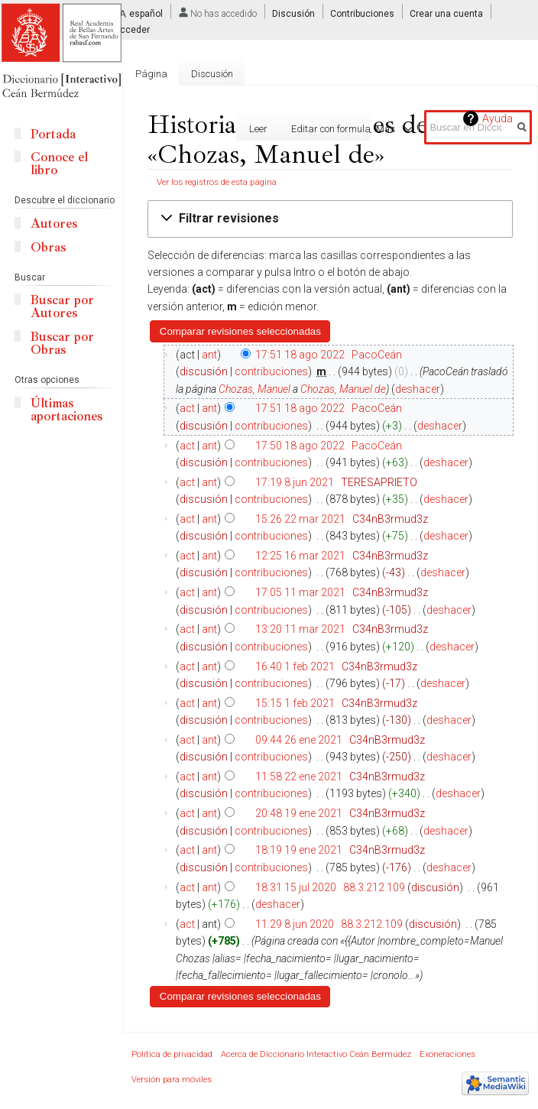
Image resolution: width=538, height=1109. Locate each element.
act (187, 408)
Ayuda (497, 118)
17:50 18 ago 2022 (300, 445)
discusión (204, 371)
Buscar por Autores (62, 306)
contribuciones (271, 371)
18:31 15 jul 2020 (295, 887)
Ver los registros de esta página (217, 182)
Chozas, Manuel (254, 389)
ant (209, 355)
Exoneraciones (447, 1054)
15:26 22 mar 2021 (300, 519)
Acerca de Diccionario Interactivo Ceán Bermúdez (316, 1054)
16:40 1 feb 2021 (295, 666)
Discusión (293, 13)
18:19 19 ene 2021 (298, 850)
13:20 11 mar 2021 (300, 629)
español (146, 13)
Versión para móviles (171, 1080)
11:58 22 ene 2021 (298, 776)
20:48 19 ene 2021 (298, 813)
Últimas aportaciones (66, 410)
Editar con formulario (312, 129)
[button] (330, 219)
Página (151, 73)
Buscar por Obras (62, 343)
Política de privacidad (171, 1054)
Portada (53, 134)
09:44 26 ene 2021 (298, 740)
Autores (54, 223)
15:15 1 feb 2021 (295, 703)
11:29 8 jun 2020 (294, 924)
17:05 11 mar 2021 (300, 592)
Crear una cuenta (446, 13)
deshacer (417, 389)
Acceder (132, 29)
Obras (48, 247)
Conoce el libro (59, 164)
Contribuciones (362, 13)
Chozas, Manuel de (343, 389)
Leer (234, 129)
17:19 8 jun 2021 (294, 482)
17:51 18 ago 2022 (300, 355)
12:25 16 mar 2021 (300, 556)
